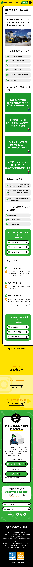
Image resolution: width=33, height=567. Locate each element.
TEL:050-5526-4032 (11, 547)
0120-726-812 (18, 492)
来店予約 (16, 474)
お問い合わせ (17, 509)
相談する (25, 2)
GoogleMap (19, 536)
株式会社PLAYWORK (19, 532)
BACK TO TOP (16, 349)
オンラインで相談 (16, 247)
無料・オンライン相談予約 (16, 464)
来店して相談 (15, 252)
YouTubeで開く (16, 404)
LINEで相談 (14, 242)
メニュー (30, 2)
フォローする (16, 387)
